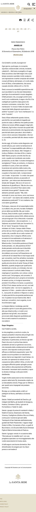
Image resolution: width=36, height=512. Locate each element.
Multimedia (18, 55)
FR (21, 29)
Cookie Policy (4, 504)
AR (6, 29)
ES (18, 29)
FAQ (1, 498)
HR (25, 29)
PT (18, 31)
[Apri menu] (33, 4)
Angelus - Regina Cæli (9, 12)
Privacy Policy (4, 506)
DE (10, 29)
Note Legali (3, 501)
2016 (20, 12)
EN (14, 29)
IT (28, 29)
